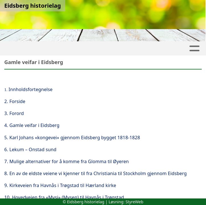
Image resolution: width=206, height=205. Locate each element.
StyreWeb (135, 201)
